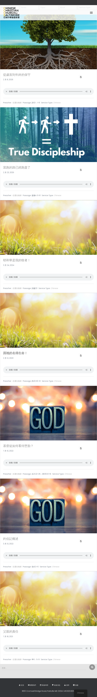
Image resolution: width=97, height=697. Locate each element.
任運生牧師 (17, 102)
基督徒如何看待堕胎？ (18, 446)
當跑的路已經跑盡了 (16, 167)
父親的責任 (10, 631)
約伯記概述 (10, 539)
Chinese (57, 102)
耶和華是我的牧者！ (16, 260)
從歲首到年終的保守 (16, 75)
